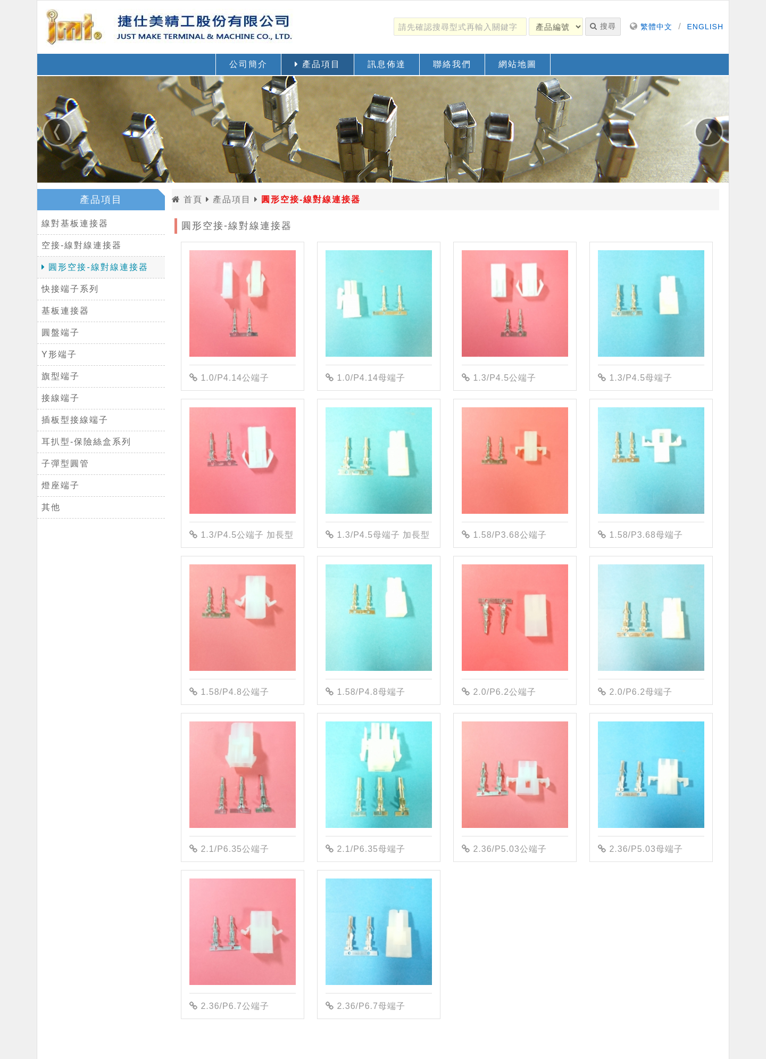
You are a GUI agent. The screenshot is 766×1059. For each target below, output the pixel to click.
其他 (51, 507)
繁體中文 (656, 26)
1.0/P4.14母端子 (365, 377)
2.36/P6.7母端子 (365, 1006)
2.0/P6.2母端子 (635, 691)
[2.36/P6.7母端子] (379, 932)
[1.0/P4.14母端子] (379, 303)
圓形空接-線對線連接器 (94, 267)
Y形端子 (59, 354)
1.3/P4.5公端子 (499, 377)
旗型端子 (60, 376)
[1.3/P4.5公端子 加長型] (242, 460)
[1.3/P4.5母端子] (651, 303)
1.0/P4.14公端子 (229, 377)
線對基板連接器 (75, 223)
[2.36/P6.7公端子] (242, 932)
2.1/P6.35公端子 (229, 848)
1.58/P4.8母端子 (365, 691)
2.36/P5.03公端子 (504, 848)
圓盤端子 (60, 332)
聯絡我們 (452, 64)
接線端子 (60, 398)
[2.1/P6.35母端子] (379, 774)
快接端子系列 (70, 288)
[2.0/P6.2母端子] (651, 617)
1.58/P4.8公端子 (229, 691)
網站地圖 (517, 64)
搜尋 (603, 26)
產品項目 (317, 64)
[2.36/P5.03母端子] (651, 774)
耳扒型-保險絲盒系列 (86, 441)
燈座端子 (60, 485)
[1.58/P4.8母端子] (379, 617)
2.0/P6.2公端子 (499, 691)
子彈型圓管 (65, 463)
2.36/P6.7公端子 (229, 1006)
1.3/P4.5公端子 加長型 (241, 534)
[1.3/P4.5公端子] (515, 303)
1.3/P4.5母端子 (635, 377)
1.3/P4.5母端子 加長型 (378, 534)
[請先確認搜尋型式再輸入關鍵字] (460, 27)
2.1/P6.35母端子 (365, 848)
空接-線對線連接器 (81, 245)
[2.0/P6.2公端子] (515, 617)
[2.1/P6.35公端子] (242, 774)
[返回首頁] (170, 27)
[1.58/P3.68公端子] (515, 460)
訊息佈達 (387, 64)
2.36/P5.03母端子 (640, 848)
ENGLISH (705, 26)
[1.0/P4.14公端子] (242, 303)
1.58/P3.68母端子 (640, 534)
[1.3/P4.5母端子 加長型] (379, 460)
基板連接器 (65, 310)
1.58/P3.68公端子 (504, 534)
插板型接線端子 (75, 419)
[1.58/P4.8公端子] (242, 617)
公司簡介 (248, 64)
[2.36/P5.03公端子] (515, 774)
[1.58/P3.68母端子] (651, 460)
